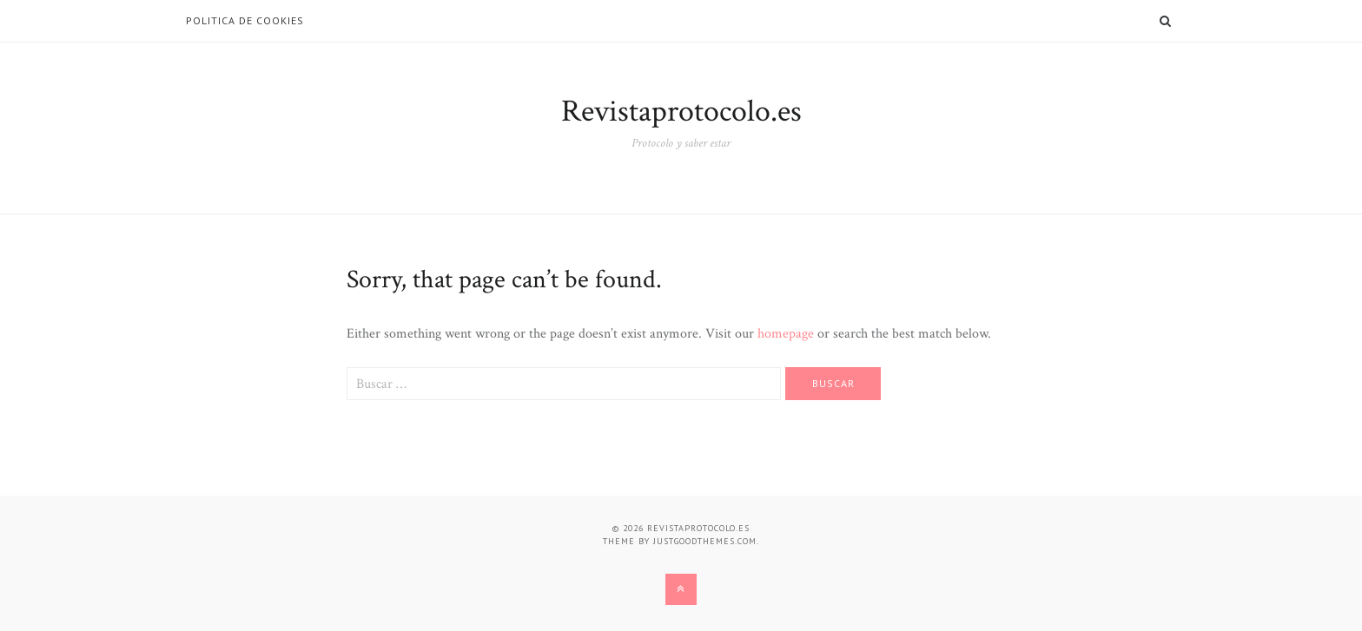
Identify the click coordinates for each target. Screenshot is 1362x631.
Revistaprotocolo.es (681, 111)
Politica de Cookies (245, 21)
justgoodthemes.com (705, 541)
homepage (785, 334)
